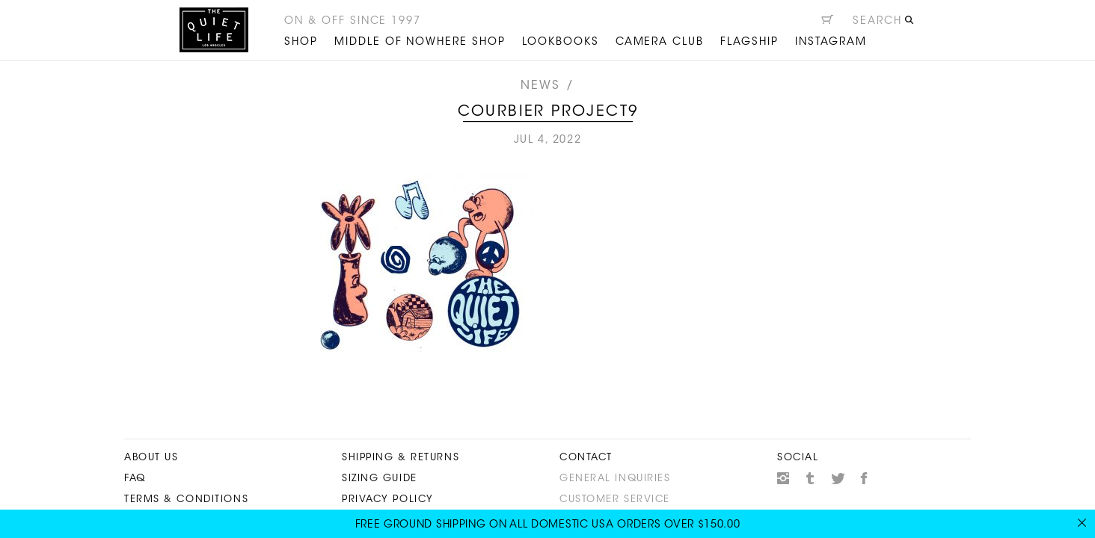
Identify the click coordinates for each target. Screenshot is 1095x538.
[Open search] (884, 23)
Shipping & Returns (400, 458)
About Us (151, 458)
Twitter (837, 478)
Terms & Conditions (186, 499)
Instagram (783, 478)
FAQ (135, 478)
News (541, 86)
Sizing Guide (379, 478)
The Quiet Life (214, 30)
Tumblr (810, 478)
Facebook (864, 478)
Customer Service (614, 499)
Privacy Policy (388, 499)
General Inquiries (615, 478)
